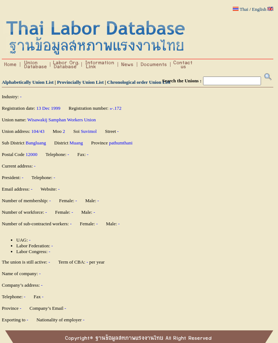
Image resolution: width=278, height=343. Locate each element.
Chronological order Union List (138, 82)
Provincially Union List (80, 82)
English (259, 9)
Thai (244, 9)
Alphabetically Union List (28, 82)
